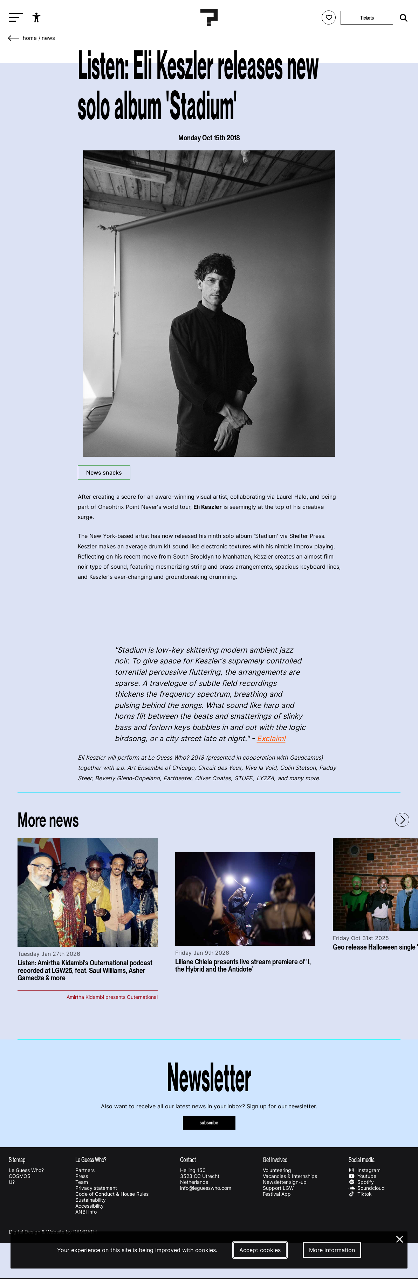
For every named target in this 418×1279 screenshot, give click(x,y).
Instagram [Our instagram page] (365, 1170)
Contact (188, 1159)
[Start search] (402, 18)
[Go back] (14, 38)
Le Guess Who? (26, 1170)
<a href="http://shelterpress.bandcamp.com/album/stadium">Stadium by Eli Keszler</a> (209, 612)
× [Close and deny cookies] (400, 1238)
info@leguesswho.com (205, 1188)
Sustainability (90, 1200)
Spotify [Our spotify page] (361, 1182)
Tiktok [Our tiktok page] (360, 1194)
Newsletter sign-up (285, 1182)
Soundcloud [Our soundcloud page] (367, 1188)
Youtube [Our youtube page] (362, 1176)
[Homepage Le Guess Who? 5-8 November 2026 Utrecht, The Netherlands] (209, 17)
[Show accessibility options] (37, 17)
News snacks (104, 472)
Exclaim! (271, 738)
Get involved (275, 1159)
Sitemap (17, 1159)
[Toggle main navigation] (14, 18)
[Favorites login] (329, 17)
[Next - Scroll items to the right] (402, 820)
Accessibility (89, 1206)
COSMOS (19, 1176)
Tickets (367, 18)
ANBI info (86, 1212)
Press (81, 1176)
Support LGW (278, 1188)
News (48, 38)
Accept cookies (260, 1249)
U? (12, 1182)
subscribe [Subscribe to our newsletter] (209, 1122)
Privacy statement (96, 1188)
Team (81, 1182)
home (30, 38)
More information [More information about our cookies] (332, 1249)
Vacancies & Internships (290, 1176)
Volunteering (277, 1170)
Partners (85, 1170)
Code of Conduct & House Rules (112, 1194)
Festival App (277, 1194)
